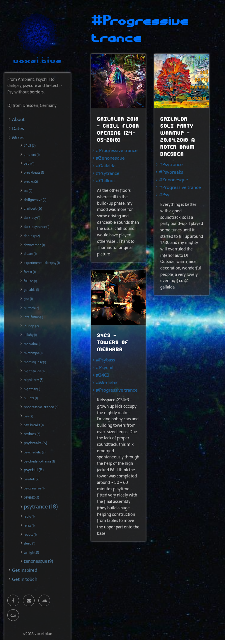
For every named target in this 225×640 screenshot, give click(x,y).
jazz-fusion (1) (33, 317)
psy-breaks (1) (34, 425)
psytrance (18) (41, 506)
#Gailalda (105, 165)
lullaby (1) (30, 335)
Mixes (18, 137)
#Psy (164, 194)
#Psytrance (108, 173)
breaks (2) (31, 182)
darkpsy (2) (32, 236)
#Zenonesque (110, 158)
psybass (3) (32, 434)
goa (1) (28, 299)
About (18, 119)
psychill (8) (34, 469)
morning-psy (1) (35, 362)
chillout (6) (33, 208)
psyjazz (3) (31, 497)
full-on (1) (30, 281)
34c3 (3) (29, 146)
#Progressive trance (117, 150)
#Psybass (105, 360)
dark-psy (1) (32, 218)
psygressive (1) (34, 488)
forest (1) (30, 272)
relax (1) (29, 525)
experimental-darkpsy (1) (42, 263)
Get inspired (24, 570)
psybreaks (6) (35, 443)
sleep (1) (29, 543)
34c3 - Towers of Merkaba (112, 342)
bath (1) (29, 163)
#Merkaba (106, 382)
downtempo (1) (34, 245)
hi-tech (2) (31, 308)
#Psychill (105, 367)
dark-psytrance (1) (36, 227)
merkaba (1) (32, 344)
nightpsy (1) (32, 389)
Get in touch (24, 579)
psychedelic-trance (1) (39, 461)
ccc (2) (28, 191)
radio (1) (29, 516)
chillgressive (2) (35, 200)
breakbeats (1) (34, 172)
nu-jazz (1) (31, 398)
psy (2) (28, 416)
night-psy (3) (33, 380)
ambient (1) (32, 155)
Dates (18, 128)
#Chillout (105, 180)
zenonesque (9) (38, 561)
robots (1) (30, 535)
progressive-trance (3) (41, 407)
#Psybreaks (171, 172)
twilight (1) (31, 552)
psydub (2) (31, 479)
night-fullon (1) (34, 371)
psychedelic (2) (34, 452)
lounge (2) (31, 326)
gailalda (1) (31, 290)
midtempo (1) (33, 353)
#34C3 (102, 375)
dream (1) (30, 254)
